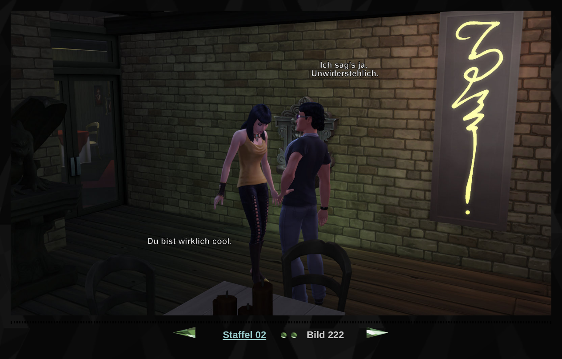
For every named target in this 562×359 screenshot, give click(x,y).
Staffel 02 (244, 334)
